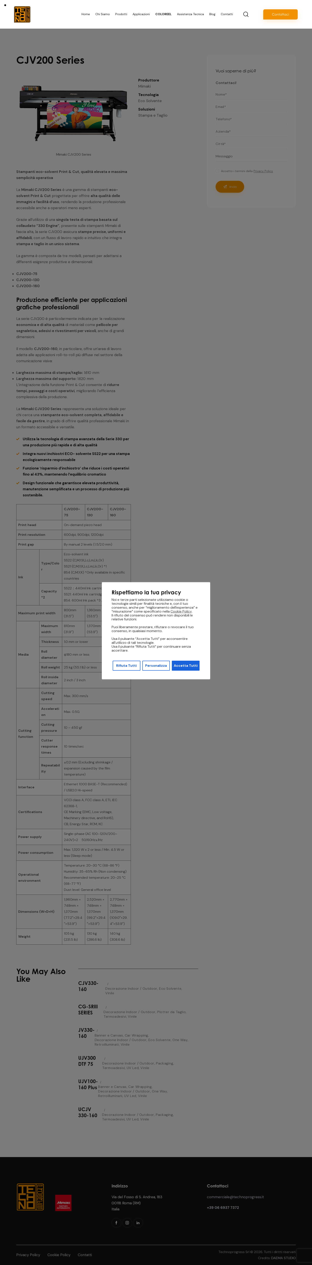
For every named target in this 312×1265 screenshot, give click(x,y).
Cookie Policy (181, 611)
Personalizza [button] (156, 665)
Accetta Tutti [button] (186, 665)
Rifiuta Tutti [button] (126, 665)
